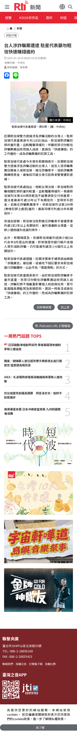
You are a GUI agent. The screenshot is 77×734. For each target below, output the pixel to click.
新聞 (19, 28)
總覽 (8, 17)
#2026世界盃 (30, 17)
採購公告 (21, 664)
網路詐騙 (11, 35)
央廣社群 (50, 664)
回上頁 (65, 307)
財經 (67, 17)
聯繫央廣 (10, 639)
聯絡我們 (7, 664)
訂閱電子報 (35, 664)
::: (8, 28)
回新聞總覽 (44, 307)
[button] (8, 6)
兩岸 (52, 17)
